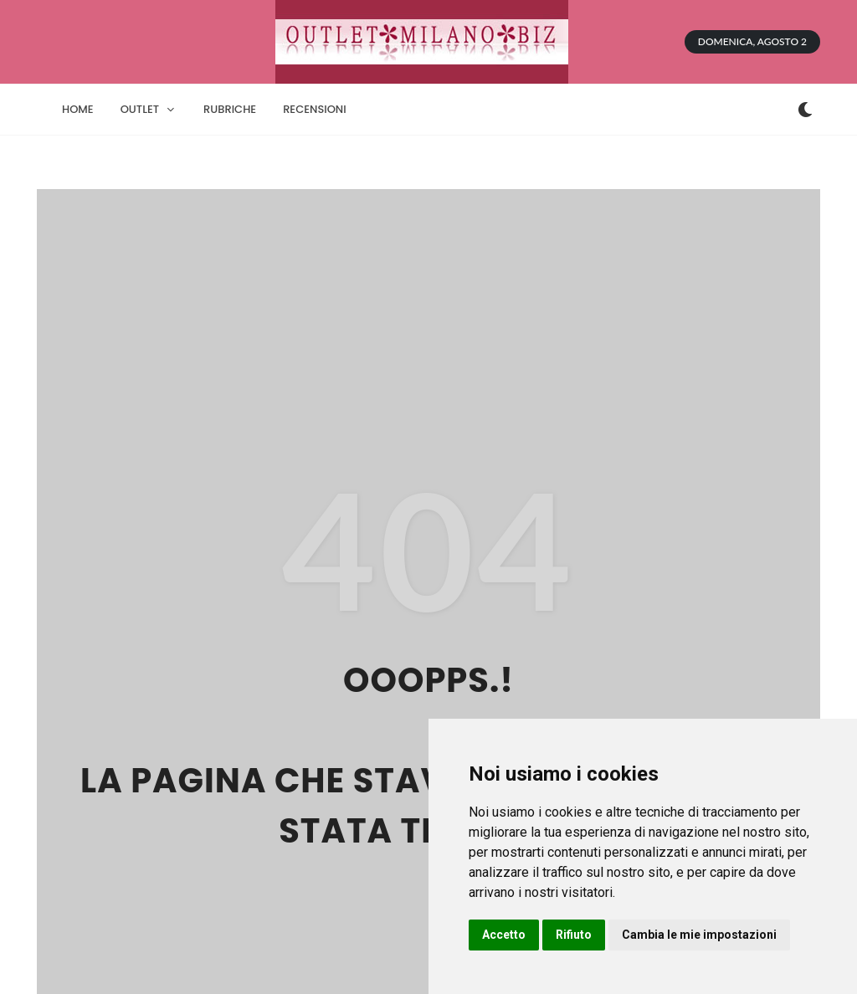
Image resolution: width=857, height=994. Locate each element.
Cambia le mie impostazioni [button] (699, 934)
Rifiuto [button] (574, 934)
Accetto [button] (504, 934)
